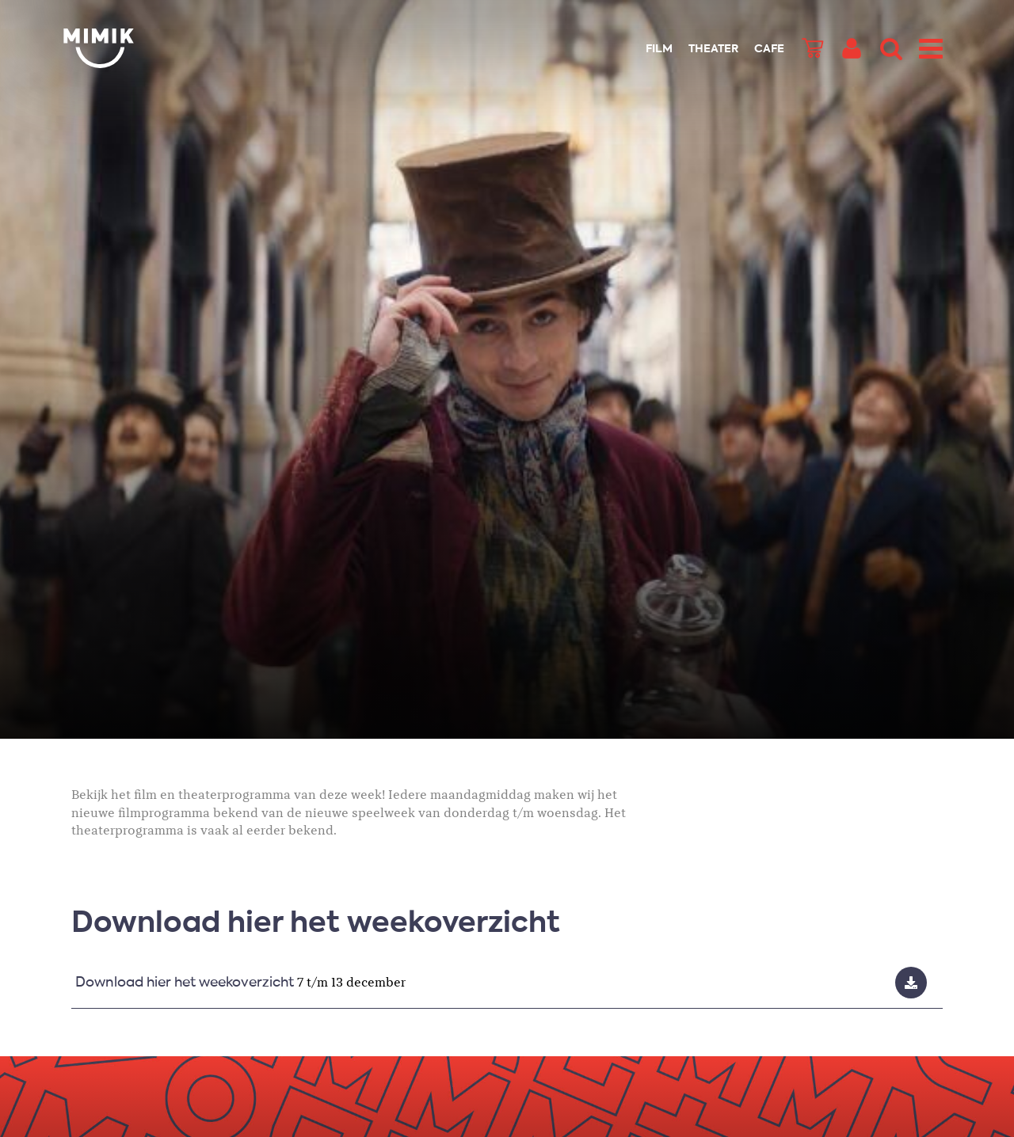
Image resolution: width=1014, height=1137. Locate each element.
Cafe (769, 49)
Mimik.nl (126, 48)
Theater (713, 49)
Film (659, 49)
